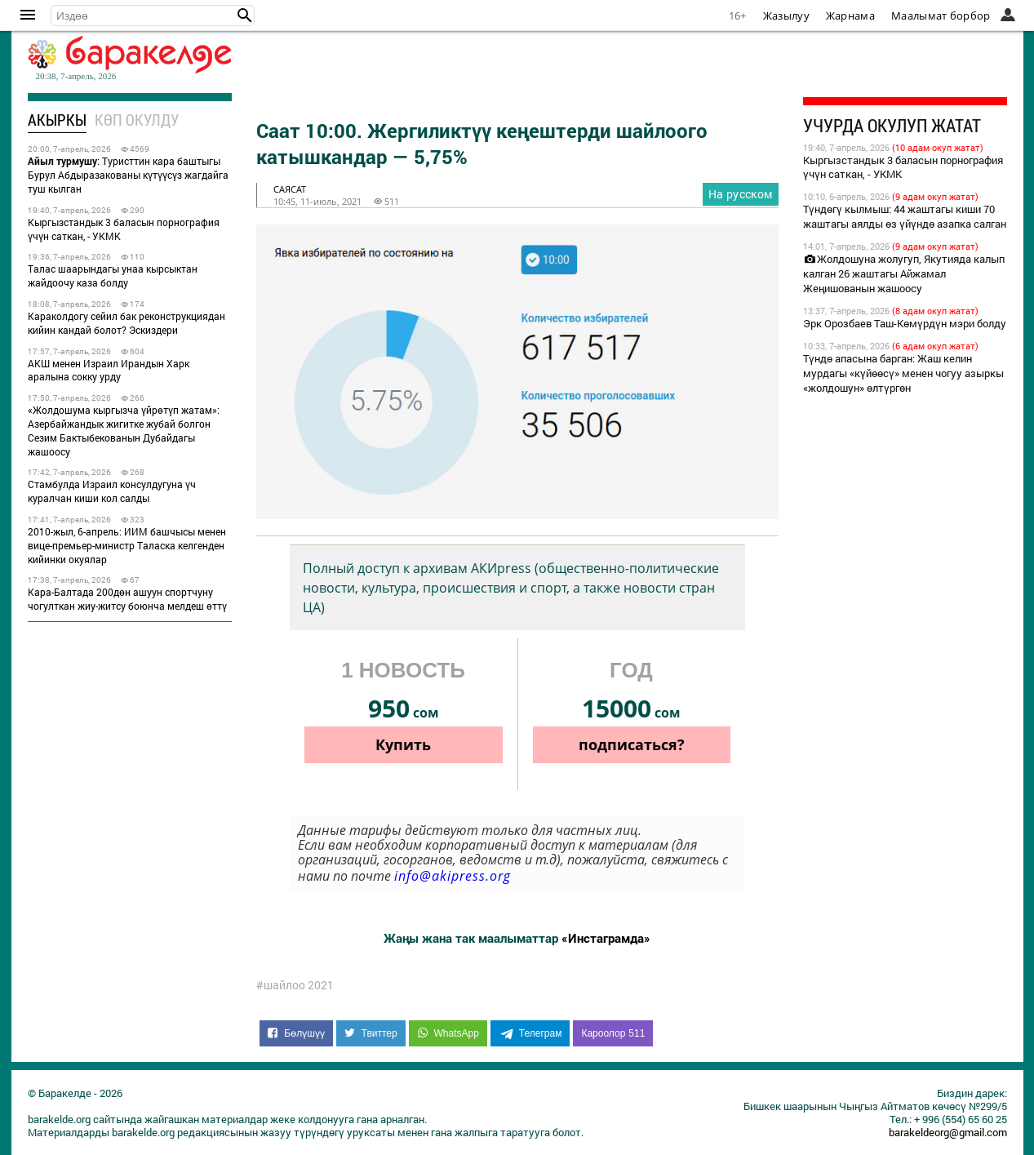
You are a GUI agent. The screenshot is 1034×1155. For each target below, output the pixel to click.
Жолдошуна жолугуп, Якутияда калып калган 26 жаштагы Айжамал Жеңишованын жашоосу (904, 273)
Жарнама (850, 15)
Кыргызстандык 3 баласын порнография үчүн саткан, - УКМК (124, 228)
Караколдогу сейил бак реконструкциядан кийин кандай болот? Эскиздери (126, 322)
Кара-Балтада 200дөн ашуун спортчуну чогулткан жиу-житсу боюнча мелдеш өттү (127, 598)
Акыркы (57, 119)
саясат (289, 189)
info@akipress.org (452, 876)
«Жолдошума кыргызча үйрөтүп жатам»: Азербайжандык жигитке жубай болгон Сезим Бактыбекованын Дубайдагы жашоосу (124, 430)
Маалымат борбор (941, 15)
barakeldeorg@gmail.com (948, 1132)
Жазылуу (786, 15)
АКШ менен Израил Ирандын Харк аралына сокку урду (108, 370)
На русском (740, 194)
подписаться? (632, 744)
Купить (403, 744)
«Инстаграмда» (605, 938)
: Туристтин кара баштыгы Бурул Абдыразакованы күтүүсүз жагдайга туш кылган (128, 174)
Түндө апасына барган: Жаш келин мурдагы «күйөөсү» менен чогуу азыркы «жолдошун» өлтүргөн (903, 373)
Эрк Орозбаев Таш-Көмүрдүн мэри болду (904, 323)
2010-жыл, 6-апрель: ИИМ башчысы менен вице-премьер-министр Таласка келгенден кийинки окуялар (127, 545)
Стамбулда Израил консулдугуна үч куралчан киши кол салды (112, 491)
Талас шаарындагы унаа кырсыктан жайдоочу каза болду (112, 275)
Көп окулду (137, 119)
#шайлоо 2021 (295, 985)
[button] (245, 15)
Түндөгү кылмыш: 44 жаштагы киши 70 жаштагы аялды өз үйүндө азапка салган (904, 216)
